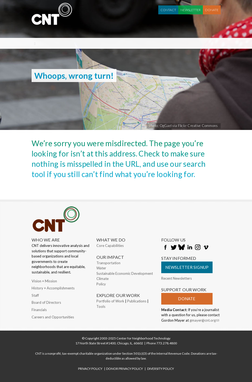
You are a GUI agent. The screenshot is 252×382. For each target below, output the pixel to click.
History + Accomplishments (53, 288)
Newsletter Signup (187, 267)
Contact (168, 10)
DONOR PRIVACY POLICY (124, 369)
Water (101, 268)
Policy (101, 284)
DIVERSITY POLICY (160, 369)
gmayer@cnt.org (204, 321)
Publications (136, 301)
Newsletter (190, 10)
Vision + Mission (44, 281)
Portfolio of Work (110, 301)
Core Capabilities (110, 245)
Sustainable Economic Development (124, 273)
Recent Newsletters (176, 278)
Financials (39, 310)
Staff (35, 295)
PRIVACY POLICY (90, 369)
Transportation (108, 263)
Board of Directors (46, 302)
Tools (100, 306)
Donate (212, 10)
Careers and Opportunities (53, 317)
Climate (102, 278)
